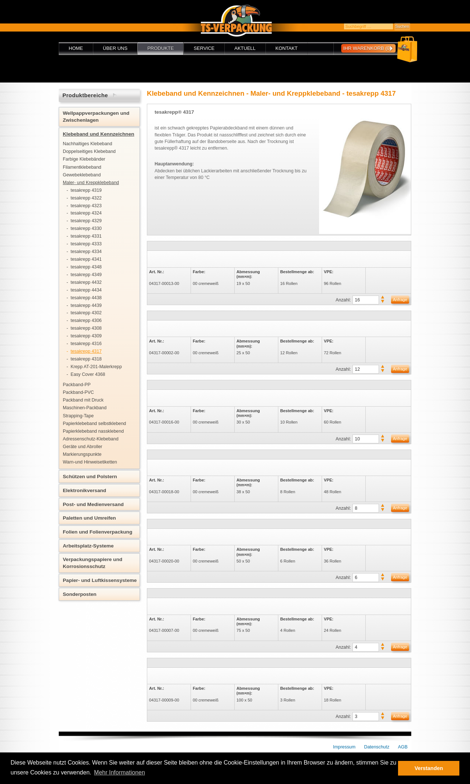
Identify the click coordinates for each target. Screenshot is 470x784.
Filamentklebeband (82, 167)
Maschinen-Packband (84, 407)
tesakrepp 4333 (86, 243)
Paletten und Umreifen (89, 518)
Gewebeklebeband (82, 174)
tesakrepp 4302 (86, 312)
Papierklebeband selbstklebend (94, 423)
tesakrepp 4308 (86, 328)
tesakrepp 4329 (86, 220)
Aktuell (245, 48)
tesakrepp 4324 (86, 213)
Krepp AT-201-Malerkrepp (96, 366)
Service (204, 48)
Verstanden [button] (429, 768)
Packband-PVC (78, 392)
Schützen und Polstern (90, 476)
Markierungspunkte (82, 454)
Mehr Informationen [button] (119, 772)
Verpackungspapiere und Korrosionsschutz (92, 563)
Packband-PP (77, 384)
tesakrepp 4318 (86, 359)
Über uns (115, 48)
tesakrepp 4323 (86, 205)
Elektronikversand (84, 490)
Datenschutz (377, 747)
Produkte (160, 48)
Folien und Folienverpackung (97, 532)
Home (76, 48)
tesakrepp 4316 (86, 343)
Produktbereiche (85, 95)
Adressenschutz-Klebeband (91, 439)
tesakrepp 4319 (86, 190)
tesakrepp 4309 (86, 335)
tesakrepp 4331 (86, 236)
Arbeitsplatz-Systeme (88, 546)
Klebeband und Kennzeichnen (98, 134)
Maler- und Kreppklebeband (91, 182)
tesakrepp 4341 (86, 259)
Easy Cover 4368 (87, 374)
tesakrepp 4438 (86, 297)
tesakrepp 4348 (86, 267)
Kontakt (286, 48)
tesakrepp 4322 (86, 198)
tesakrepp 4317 (86, 351)
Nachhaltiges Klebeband (87, 143)
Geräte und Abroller (82, 446)
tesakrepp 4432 (86, 282)
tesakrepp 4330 (86, 228)
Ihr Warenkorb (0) (367, 48)
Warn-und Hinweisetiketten (90, 462)
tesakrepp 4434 (86, 290)
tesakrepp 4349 (86, 274)
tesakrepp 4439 (86, 305)
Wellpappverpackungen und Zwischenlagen (96, 116)
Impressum (344, 747)
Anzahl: (343, 300)
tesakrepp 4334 (86, 251)
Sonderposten (80, 594)
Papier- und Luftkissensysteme (100, 580)
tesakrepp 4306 (86, 320)
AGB (403, 747)
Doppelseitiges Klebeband (89, 151)
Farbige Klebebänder (84, 159)
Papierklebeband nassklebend (93, 431)
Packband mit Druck (83, 400)
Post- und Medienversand (93, 504)
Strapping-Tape (78, 415)
